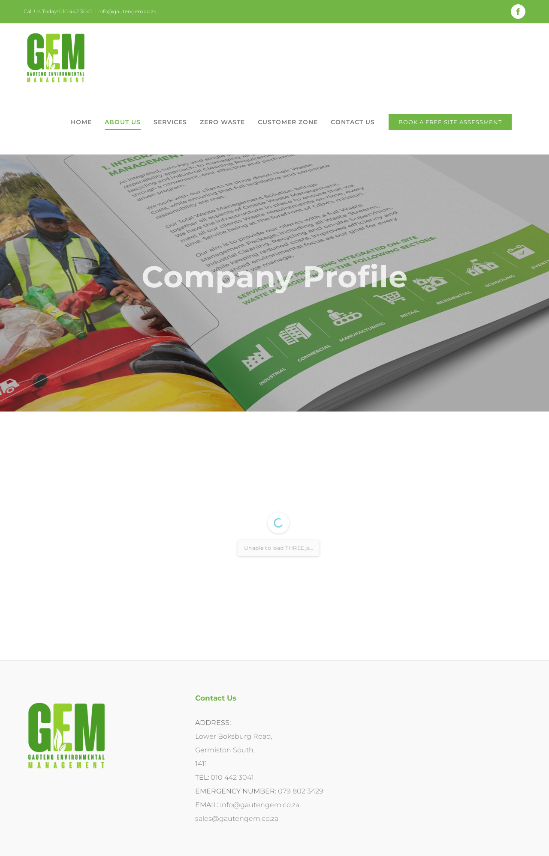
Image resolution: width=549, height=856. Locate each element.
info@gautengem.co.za (127, 11)
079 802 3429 (300, 791)
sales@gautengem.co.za (236, 818)
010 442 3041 (232, 777)
